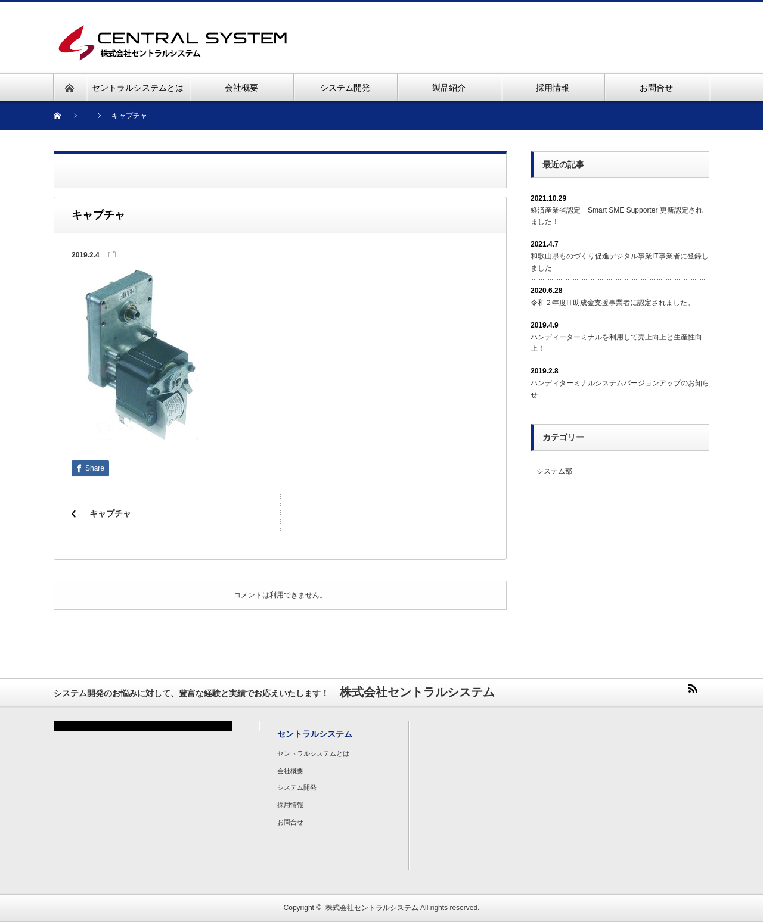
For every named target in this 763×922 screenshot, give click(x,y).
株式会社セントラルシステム (371, 908)
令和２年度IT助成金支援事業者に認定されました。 (612, 302)
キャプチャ (110, 513)
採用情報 (290, 804)
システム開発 (297, 787)
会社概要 (290, 770)
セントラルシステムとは (313, 753)
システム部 (554, 471)
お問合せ (290, 822)
